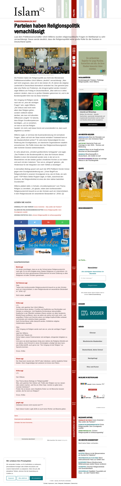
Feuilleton (96, 9)
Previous (81, 395)
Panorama (81, 9)
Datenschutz (74, 483)
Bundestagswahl (84, 80)
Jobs (56, 483)
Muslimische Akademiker (92, 341)
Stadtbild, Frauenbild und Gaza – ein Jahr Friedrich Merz (92, 472)
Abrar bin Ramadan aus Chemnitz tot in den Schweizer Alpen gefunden (91, 138)
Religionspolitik (83, 82)
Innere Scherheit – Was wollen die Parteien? (38, 207)
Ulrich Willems (94, 82)
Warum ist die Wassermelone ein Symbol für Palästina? (91, 454)
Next (103, 395)
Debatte (104, 9)
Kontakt (45, 483)
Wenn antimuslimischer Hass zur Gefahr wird (91, 458)
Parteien (93, 80)
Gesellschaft (66, 9)
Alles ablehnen (22, 478)
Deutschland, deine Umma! (92, 350)
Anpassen (11, 478)
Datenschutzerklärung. (95, 294)
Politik (74, 9)
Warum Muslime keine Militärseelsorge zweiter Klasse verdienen (92, 463)
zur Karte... (82, 260)
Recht (89, 9)
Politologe (100, 80)
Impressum (51, 483)
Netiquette (64, 440)
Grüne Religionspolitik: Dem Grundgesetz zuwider (37, 211)
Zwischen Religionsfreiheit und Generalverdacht (91, 467)
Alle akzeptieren (36, 478)
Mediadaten (67, 483)
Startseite (58, 9)
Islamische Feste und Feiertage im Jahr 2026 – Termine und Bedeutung (91, 145)
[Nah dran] (44, 458)
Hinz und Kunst (93, 367)
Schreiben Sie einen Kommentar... (42, 428)
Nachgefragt (92, 358)
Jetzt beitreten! (92, 124)
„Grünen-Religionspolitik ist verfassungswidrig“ (37, 215)
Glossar (93, 333)
